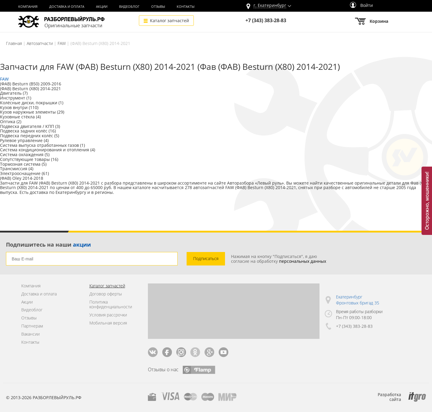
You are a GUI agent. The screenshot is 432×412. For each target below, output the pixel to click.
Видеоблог (129, 6)
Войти (361, 5)
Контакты (185, 6)
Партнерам (32, 326)
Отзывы (158, 6)
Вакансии (30, 334)
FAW (62, 43)
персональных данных (302, 261)
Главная (14, 43)
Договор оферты (105, 294)
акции (82, 244)
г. (270, 5)
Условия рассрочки (108, 315)
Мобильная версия (108, 323)
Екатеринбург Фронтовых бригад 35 (357, 300)
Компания (28, 6)
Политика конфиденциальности (110, 305)
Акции (101, 6)
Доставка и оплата (66, 6)
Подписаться (205, 258)
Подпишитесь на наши (48, 244)
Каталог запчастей (169, 20)
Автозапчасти (40, 43)
